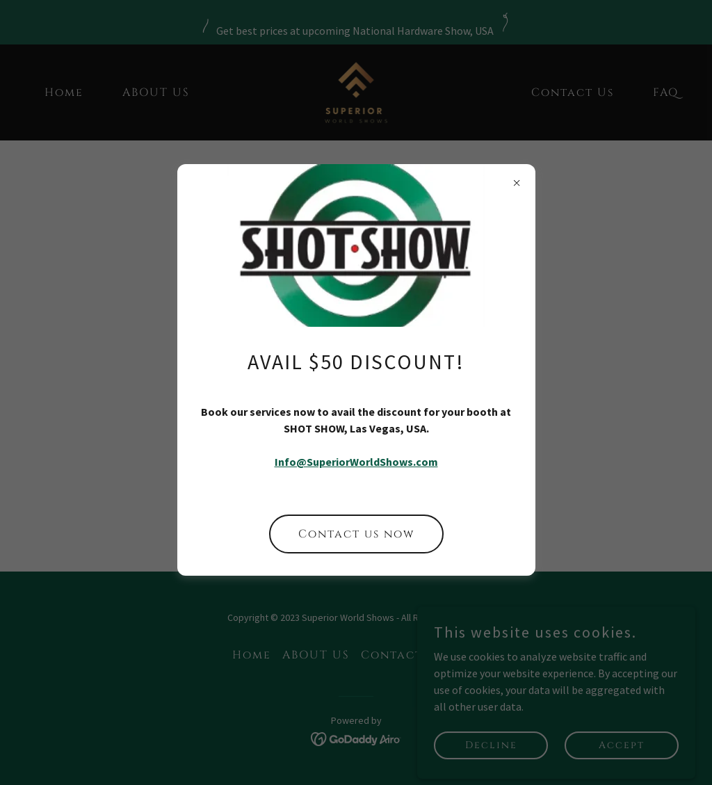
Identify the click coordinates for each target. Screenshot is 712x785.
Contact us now (356, 534)
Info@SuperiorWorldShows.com (356, 462)
